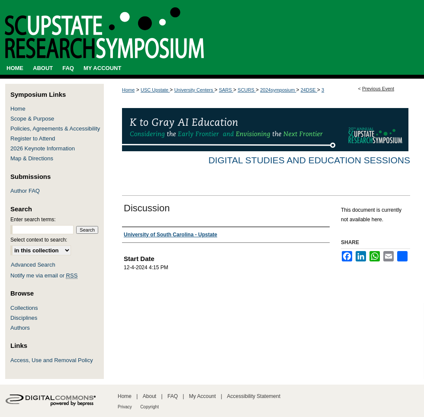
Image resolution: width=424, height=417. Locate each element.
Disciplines (23, 318)
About (149, 396)
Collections (24, 308)
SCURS (247, 89)
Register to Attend (32, 138)
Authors (20, 328)
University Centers (194, 89)
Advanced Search (33, 264)
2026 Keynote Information (42, 148)
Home (128, 89)
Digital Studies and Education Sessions (309, 160)
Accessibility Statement (253, 396)
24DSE (309, 89)
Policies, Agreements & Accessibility (55, 128)
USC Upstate (155, 89)
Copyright (149, 406)
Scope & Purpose (32, 118)
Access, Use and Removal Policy (51, 360)
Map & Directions (31, 158)
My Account (202, 396)
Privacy (125, 406)
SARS (226, 89)
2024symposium (278, 89)
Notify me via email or (43, 275)
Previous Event (378, 88)
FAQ (172, 396)
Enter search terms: (33, 219)
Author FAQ (25, 191)
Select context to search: (38, 240)
